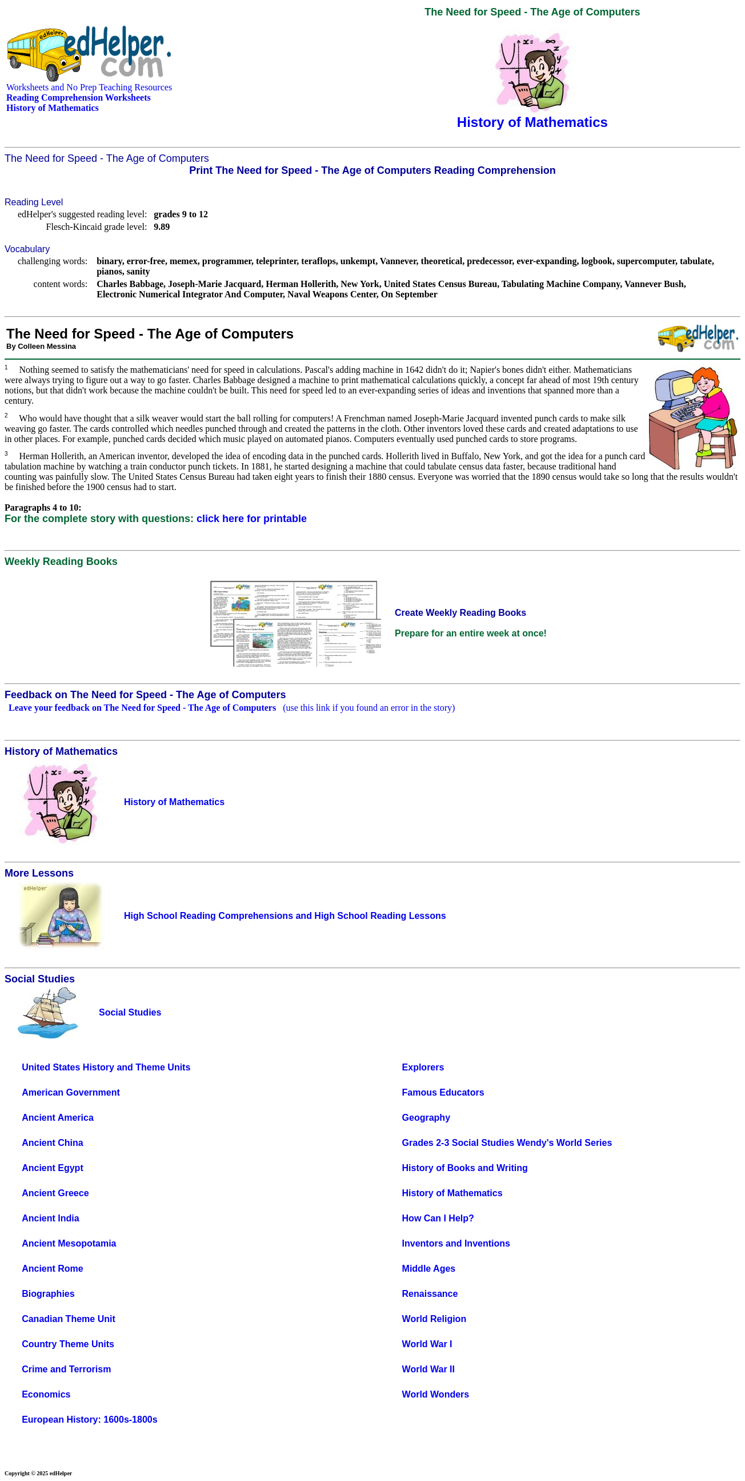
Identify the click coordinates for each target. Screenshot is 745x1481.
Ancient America (58, 1117)
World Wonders (436, 1394)
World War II (428, 1369)
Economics (46, 1394)
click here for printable (252, 518)
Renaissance (430, 1294)
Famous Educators (443, 1092)
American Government (71, 1092)
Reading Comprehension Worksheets (78, 97)
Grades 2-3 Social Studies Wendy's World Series (507, 1143)
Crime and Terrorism (66, 1369)
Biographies (48, 1294)
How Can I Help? (438, 1218)
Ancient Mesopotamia (69, 1243)
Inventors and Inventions (456, 1243)
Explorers (423, 1067)
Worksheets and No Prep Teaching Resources (89, 87)
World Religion (434, 1319)
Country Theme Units (68, 1344)
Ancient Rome (52, 1268)
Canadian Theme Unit (68, 1319)
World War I (427, 1344)
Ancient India (50, 1218)
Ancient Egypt (52, 1168)
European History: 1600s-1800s (89, 1419)
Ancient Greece (55, 1193)
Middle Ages (429, 1268)
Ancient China (52, 1143)
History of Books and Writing (465, 1168)
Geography (426, 1117)
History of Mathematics (452, 1193)
